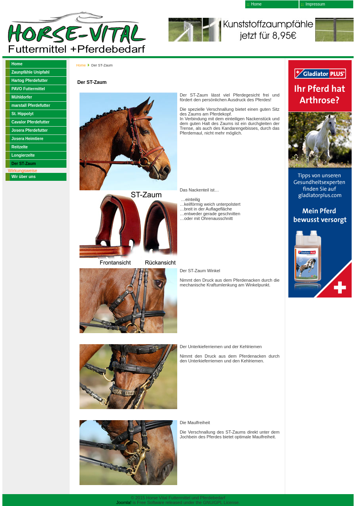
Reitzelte (19, 147)
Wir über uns (23, 176)
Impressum (315, 4)
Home (256, 4)
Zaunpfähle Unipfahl (30, 72)
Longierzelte (23, 155)
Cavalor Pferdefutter (30, 122)
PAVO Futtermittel (28, 89)
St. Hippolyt (22, 114)
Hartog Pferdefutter (29, 80)
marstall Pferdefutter (30, 105)
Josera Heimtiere (27, 138)
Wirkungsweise (22, 170)
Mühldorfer (21, 97)
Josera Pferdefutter (29, 130)
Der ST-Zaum (23, 163)
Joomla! (124, 502)
